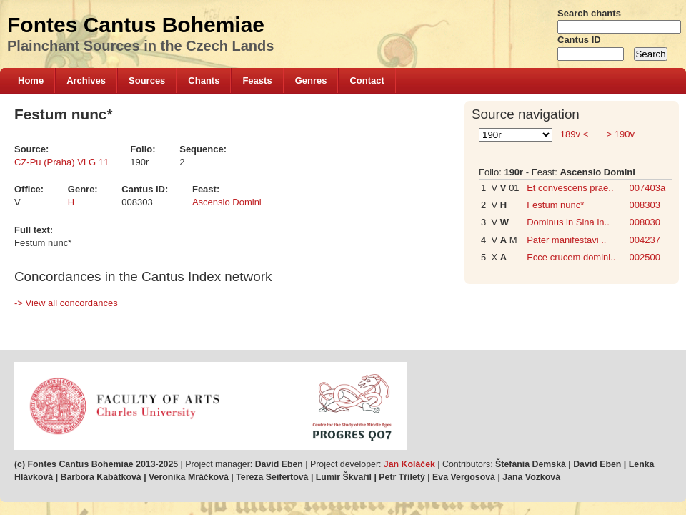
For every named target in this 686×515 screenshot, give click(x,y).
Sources (147, 80)
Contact (366, 80)
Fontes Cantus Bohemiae (135, 24)
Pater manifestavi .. (566, 240)
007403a (648, 187)
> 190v (619, 134)
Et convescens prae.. (570, 187)
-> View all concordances (66, 303)
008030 (645, 222)
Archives (86, 80)
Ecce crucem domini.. (571, 257)
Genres (311, 80)
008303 (645, 205)
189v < (574, 134)
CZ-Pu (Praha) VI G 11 (61, 162)
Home (31, 80)
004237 (645, 240)
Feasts (257, 80)
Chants (203, 80)
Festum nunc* (555, 205)
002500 (645, 257)
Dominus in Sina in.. (568, 222)
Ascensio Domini (227, 202)
